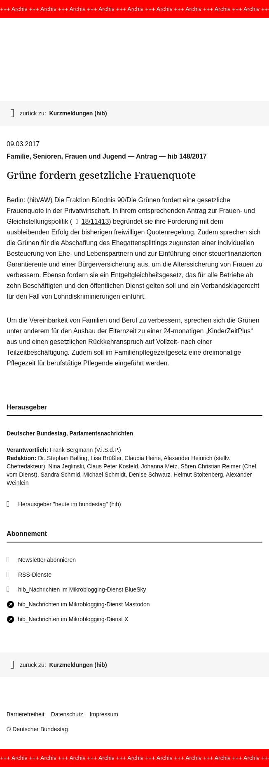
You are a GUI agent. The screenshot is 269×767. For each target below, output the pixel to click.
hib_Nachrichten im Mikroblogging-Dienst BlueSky (82, 589)
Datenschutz (67, 714)
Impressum (104, 714)
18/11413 (90, 221)
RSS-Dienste (34, 574)
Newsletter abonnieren (47, 560)
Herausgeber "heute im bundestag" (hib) (69, 504)
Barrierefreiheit (25, 714)
